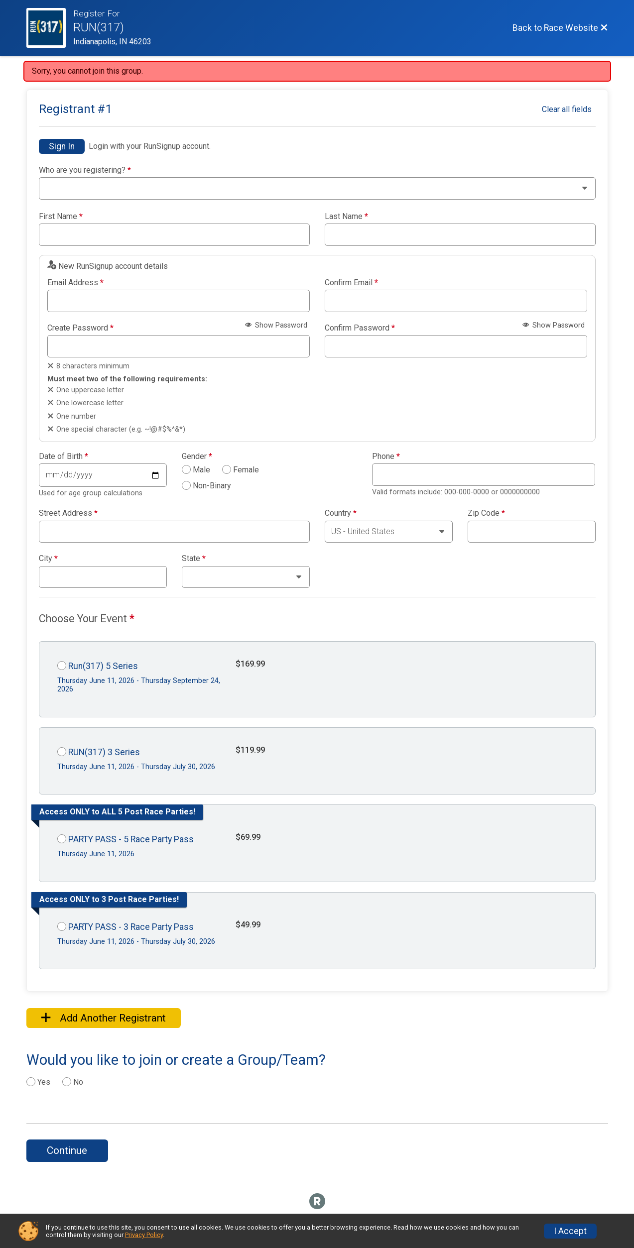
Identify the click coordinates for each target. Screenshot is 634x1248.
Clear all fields (567, 109)
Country (341, 513)
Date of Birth (63, 456)
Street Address (68, 513)
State (194, 558)
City (48, 558)
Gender (197, 456)
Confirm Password (360, 328)
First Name (61, 216)
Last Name (346, 216)
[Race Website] (50, 28)
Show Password (276, 325)
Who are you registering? (85, 170)
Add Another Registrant (103, 1018)
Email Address (75, 282)
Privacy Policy (144, 1235)
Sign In (62, 146)
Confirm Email (351, 282)
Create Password (80, 328)
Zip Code (486, 513)
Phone (386, 456)
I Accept (570, 1231)
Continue (67, 1150)
